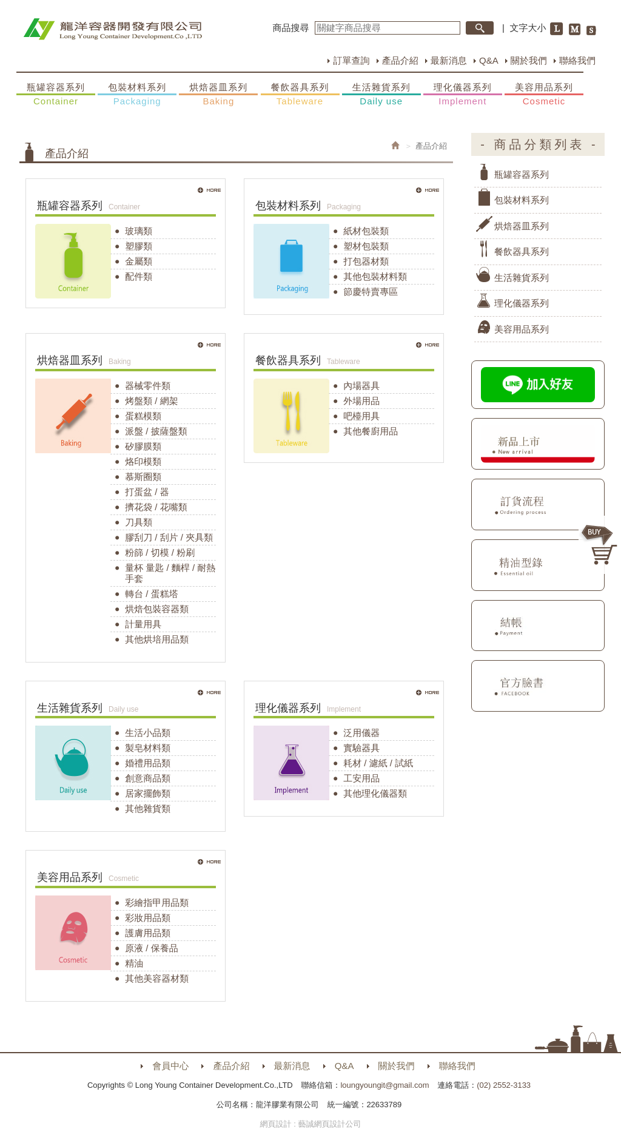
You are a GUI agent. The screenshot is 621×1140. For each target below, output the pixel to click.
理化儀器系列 (462, 94)
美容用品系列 (544, 94)
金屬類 (138, 261)
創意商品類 (147, 778)
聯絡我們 (577, 60)
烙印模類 (143, 461)
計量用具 (143, 624)
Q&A (488, 60)
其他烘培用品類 (157, 639)
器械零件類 (147, 385)
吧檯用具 (361, 416)
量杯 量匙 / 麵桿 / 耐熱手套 (170, 573)
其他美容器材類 (157, 978)
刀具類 (138, 522)
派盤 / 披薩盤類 (156, 431)
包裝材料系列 (137, 94)
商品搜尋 (291, 27)
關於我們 (529, 60)
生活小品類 (147, 732)
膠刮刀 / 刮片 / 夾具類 (169, 537)
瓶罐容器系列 (55, 94)
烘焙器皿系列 (218, 94)
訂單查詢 (351, 60)
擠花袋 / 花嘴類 (156, 507)
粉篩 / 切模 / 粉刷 (160, 552)
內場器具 (361, 385)
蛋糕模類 (143, 416)
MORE (210, 191)
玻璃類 (138, 231)
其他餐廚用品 (370, 431)
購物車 (600, 545)
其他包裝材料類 (375, 276)
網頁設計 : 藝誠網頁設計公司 (310, 1123)
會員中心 (170, 1066)
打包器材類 (366, 261)
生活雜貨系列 (381, 94)
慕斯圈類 (143, 476)
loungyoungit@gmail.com (384, 1085)
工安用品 (361, 778)
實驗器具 (361, 748)
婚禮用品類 (147, 763)
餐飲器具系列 (300, 94)
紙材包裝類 (366, 231)
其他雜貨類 (147, 808)
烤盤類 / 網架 (151, 401)
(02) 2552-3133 (504, 1085)
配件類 (138, 276)
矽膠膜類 (143, 446)
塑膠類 (138, 246)
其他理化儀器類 (375, 793)
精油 (134, 963)
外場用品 (361, 401)
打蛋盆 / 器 (147, 492)
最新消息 (449, 60)
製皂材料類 (147, 748)
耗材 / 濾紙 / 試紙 (378, 763)
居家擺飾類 (147, 793)
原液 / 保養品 (151, 948)
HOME (112, 29)
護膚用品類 (147, 933)
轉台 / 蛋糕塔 (151, 594)
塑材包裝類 (366, 246)
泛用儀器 (361, 732)
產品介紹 (400, 60)
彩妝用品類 (147, 917)
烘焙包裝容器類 (157, 609)
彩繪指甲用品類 (157, 902)
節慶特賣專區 (370, 291)
